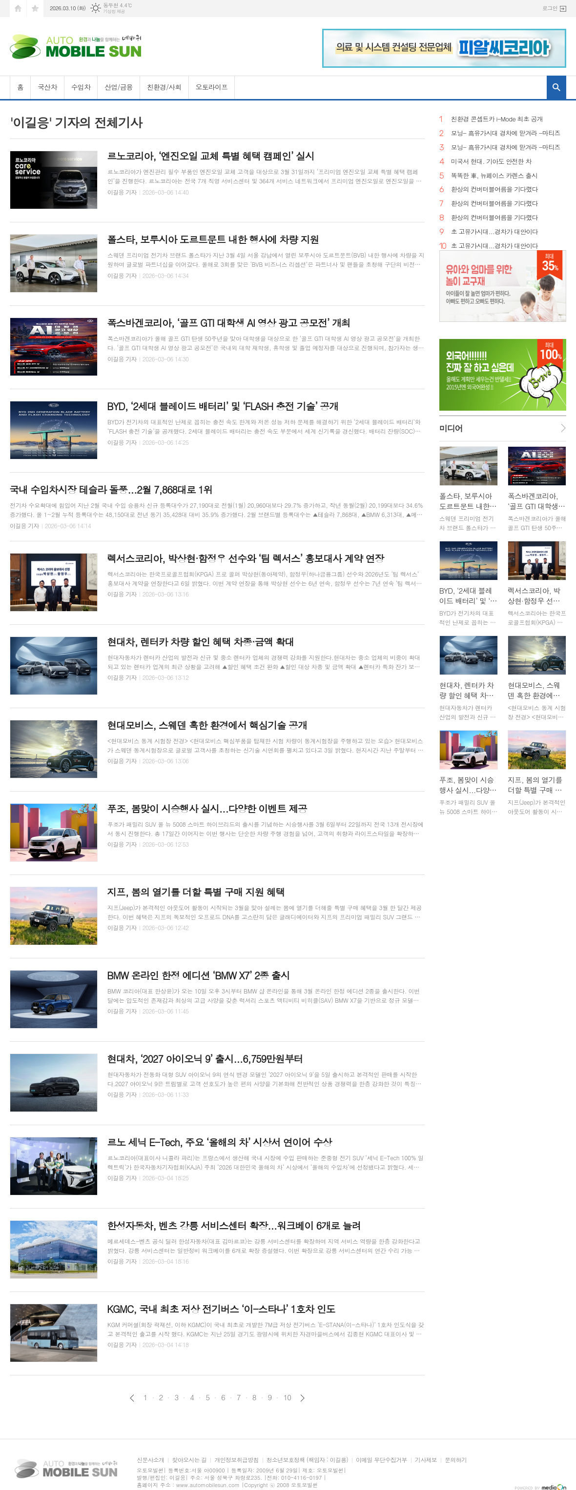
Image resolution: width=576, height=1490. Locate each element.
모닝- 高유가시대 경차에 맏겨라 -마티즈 (505, 133)
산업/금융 (118, 87)
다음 (302, 1398)
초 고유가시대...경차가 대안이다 (494, 232)
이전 (132, 1398)
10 (287, 1397)
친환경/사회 (164, 87)
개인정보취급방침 (236, 1460)
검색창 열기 (556, 87)
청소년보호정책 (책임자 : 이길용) (307, 1460)
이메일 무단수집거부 (381, 1460)
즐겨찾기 (35, 8)
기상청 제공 (114, 11)
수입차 (80, 87)
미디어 (451, 428)
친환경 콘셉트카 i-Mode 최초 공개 (497, 119)
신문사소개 (150, 1460)
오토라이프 (212, 87)
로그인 (549, 8)
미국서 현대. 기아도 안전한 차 (491, 162)
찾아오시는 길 (189, 1460)
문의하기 (456, 1460)
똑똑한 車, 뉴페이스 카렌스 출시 (494, 176)
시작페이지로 (18, 8)
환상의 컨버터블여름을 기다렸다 (494, 189)
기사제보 (426, 1460)
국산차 (47, 87)
